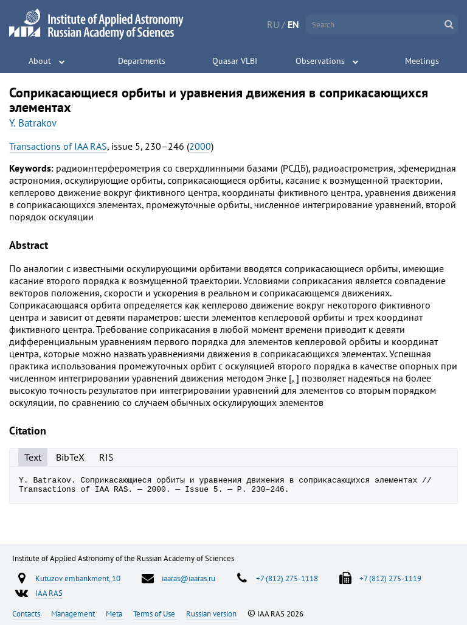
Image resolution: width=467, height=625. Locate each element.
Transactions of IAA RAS (58, 146)
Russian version (212, 613)
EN (293, 24)
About (40, 60)
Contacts (27, 613)
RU (273, 24)
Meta (115, 613)
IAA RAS (49, 592)
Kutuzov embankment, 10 (77, 578)
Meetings (422, 60)
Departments (141, 60)
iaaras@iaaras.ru (188, 578)
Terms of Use (155, 613)
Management (74, 613)
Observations (320, 60)
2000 (200, 146)
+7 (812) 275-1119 (390, 578)
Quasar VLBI (234, 60)
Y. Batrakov (33, 123)
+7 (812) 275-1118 (287, 578)
